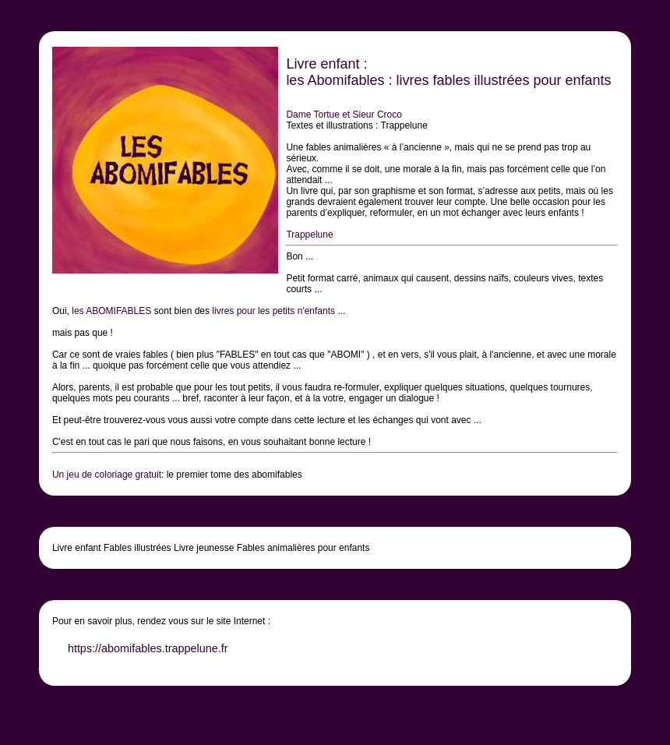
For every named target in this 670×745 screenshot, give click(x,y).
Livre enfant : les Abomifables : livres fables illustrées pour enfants (448, 72)
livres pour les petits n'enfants (273, 310)
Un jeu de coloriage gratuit (106, 474)
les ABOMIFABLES (111, 310)
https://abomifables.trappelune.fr (148, 648)
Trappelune (309, 234)
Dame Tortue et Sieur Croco (344, 114)
